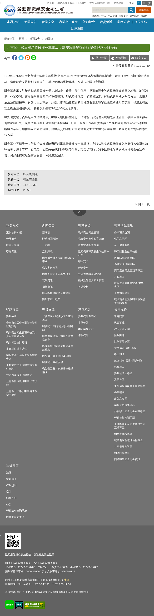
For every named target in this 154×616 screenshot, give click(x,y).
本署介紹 (13, 22)
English (82, 3)
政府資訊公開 (122, 329)
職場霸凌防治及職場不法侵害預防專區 (129, 301)
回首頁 (50, 3)
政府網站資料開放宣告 (18, 554)
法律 (8, 472)
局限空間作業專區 (124, 264)
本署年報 (83, 322)
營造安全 (83, 267)
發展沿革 (11, 238)
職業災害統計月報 (16, 342)
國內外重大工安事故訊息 (56, 274)
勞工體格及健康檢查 (125, 251)
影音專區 (119, 367)
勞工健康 (112, 16)
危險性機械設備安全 (89, 274)
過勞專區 (119, 379)
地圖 (66, 579)
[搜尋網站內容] (113, 10)
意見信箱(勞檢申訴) (100, 3)
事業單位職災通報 (16, 348)
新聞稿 (49, 38)
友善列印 (121, 57)
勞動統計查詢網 (87, 316)
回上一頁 (101, 57)
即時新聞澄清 (50, 238)
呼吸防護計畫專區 (124, 258)
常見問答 (119, 316)
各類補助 (119, 392)
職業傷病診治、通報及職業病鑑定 (57, 338)
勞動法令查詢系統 (16, 510)
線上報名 (119, 354)
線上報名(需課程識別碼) (128, 360)
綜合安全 (83, 261)
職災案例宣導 (50, 267)
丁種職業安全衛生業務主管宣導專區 (129, 426)
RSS (72, 3)
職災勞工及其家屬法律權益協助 (57, 370)
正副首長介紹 (14, 232)
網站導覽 (62, 3)
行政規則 (11, 485)
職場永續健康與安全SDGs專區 (129, 285)
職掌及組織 (12, 245)
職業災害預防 (99, 16)
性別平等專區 (122, 341)
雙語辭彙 (118, 3)
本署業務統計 (86, 329)
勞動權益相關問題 (124, 417)
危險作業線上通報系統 (19, 375)
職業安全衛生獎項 (88, 245)
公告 (8, 504)
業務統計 (123, 22)
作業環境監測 (122, 232)
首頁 (21, 38)
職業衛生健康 (68, 22)
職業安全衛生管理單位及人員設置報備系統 (21, 334)
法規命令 (11, 479)
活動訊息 (47, 251)
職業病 (144, 16)
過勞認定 (134, 16)
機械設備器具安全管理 (91, 280)
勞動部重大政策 (51, 299)
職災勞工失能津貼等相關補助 (57, 328)
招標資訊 (47, 286)
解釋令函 (11, 498)
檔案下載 (119, 322)
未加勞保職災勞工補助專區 (129, 386)
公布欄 (46, 245)
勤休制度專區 (122, 453)
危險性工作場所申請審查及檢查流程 (21, 393)
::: (1, 2)
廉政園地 (119, 335)
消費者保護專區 (123, 434)
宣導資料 (83, 286)
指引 (8, 491)
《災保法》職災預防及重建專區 (57, 318)
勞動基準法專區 (123, 373)
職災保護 (106, 22)
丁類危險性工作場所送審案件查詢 (21, 367)
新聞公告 (30, 22)
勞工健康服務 (122, 245)
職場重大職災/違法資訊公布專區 (58, 260)
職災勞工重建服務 (52, 362)
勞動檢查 (123, 16)
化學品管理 (120, 238)
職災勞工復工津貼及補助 (56, 356)
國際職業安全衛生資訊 (127, 459)
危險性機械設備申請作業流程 (21, 383)
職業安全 (48, 22)
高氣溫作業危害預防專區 (128, 270)
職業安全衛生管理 (88, 232)
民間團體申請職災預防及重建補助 (57, 348)
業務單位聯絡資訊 (124, 405)
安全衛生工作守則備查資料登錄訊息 (21, 324)
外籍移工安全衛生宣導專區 (129, 411)
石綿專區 (119, 277)
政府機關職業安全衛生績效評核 (93, 253)
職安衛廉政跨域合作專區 (56, 293)
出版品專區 (120, 398)
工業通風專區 (122, 293)
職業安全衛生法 (15, 517)
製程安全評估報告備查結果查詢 (21, 357)
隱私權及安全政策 (44, 554)
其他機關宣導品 (123, 446)
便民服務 (141, 22)
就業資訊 (47, 280)
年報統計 (83, 335)
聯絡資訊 (11, 251)
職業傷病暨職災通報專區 (128, 440)
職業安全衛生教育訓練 (91, 238)
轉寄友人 (140, 57)
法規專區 (77, 29)
